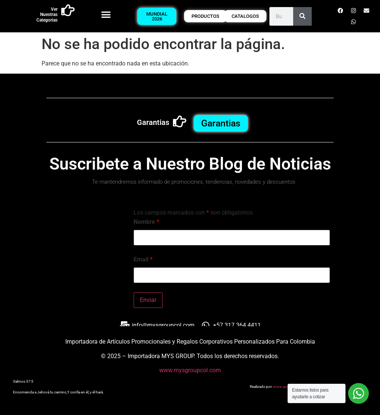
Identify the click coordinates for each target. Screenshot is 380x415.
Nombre (146, 222)
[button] (106, 14)
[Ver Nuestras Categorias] (68, 10)
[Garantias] (179, 121)
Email (143, 260)
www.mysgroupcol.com (190, 370)
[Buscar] (302, 16)
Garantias (153, 122)
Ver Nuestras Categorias (47, 15)
